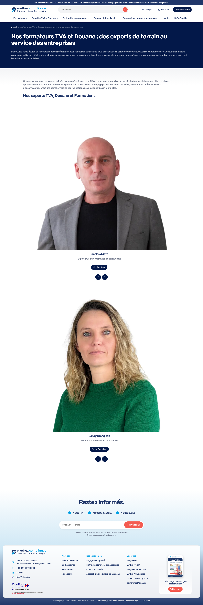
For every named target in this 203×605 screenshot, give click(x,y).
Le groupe (131, 556)
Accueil (14, 27)
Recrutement (68, 569)
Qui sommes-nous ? (71, 560)
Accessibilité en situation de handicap (103, 574)
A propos (66, 556)
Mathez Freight (133, 565)
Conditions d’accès (94, 569)
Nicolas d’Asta (99, 267)
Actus (167, 18)
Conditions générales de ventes (110, 601)
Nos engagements (94, 556)
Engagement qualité (95, 560)
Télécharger (175, 589)
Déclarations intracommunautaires (141, 18)
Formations (20, 18)
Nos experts (67, 574)
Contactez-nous (182, 9)
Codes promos (68, 565)
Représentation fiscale (106, 18)
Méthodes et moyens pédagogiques (102, 565)
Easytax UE (132, 560)
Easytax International (136, 569)
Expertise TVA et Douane (45, 18)
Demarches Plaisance (136, 583)
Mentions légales (133, 601)
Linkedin (20, 572)
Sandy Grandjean (99, 449)
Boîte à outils (182, 18)
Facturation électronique (76, 18)
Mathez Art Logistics (136, 574)
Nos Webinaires (23, 577)
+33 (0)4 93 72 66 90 (25, 568)
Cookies (146, 601)
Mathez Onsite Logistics (137, 578)
